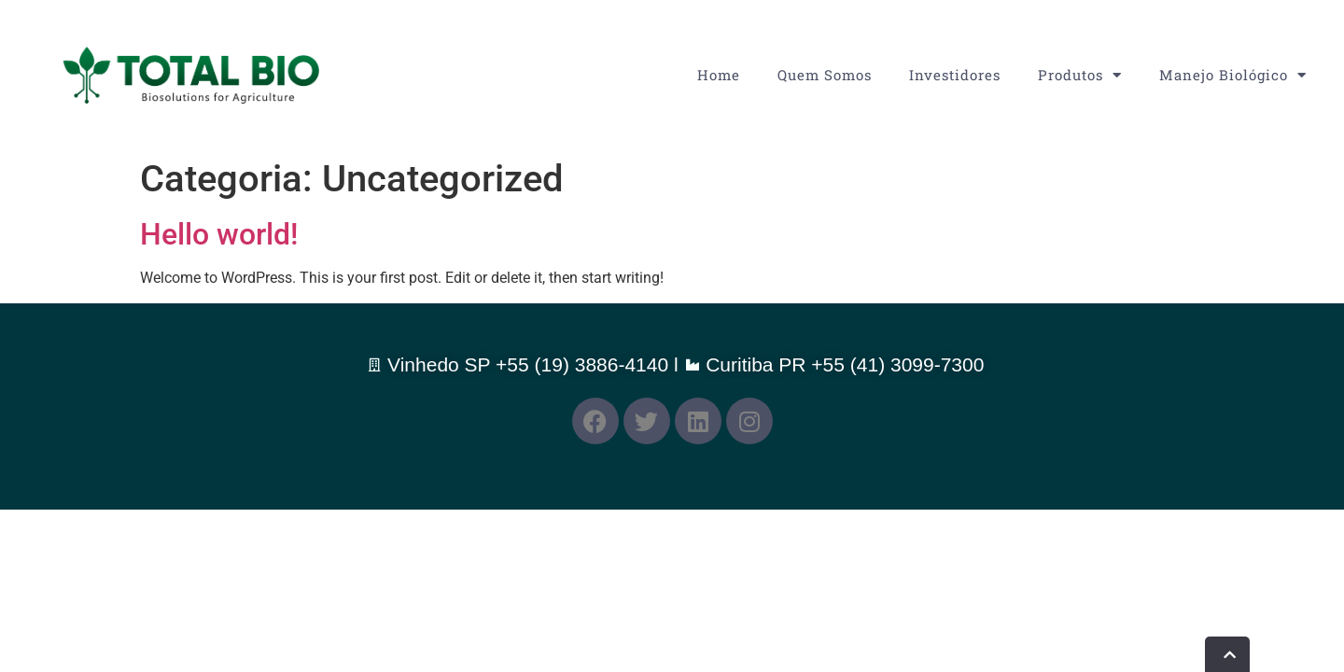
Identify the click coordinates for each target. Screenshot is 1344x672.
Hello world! (219, 234)
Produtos (1080, 75)
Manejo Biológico (1233, 75)
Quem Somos (824, 74)
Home (718, 74)
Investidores (955, 74)
